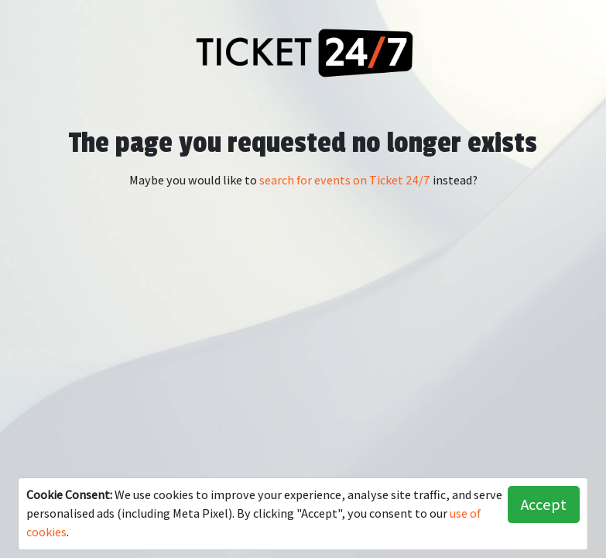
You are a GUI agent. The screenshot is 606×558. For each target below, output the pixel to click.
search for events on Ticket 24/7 (344, 180)
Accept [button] (544, 504)
